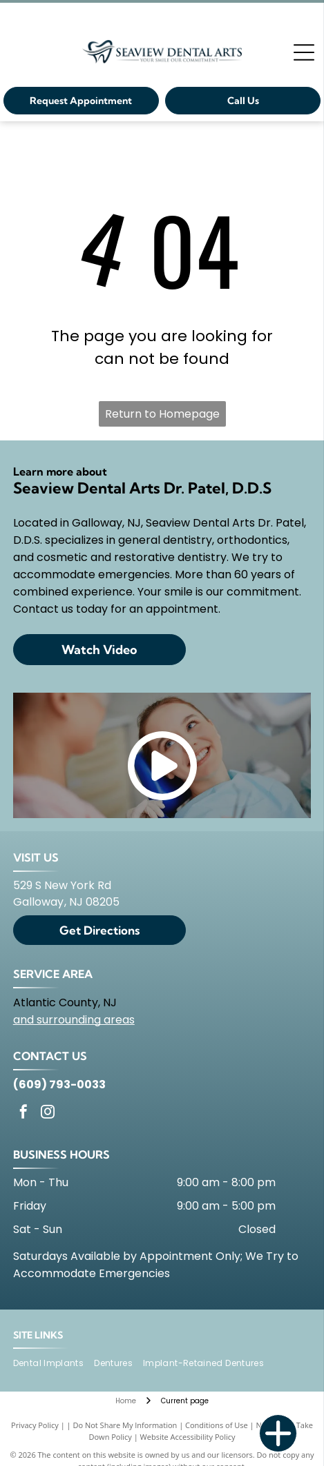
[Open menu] (304, 52)
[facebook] (23, 1113)
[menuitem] (53, 1363)
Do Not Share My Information (125, 1425)
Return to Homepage (162, 414)
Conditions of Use (216, 1425)
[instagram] (47, 1113)
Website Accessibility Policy (188, 1437)
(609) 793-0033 (59, 1084)
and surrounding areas (74, 1020)
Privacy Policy (35, 1425)
